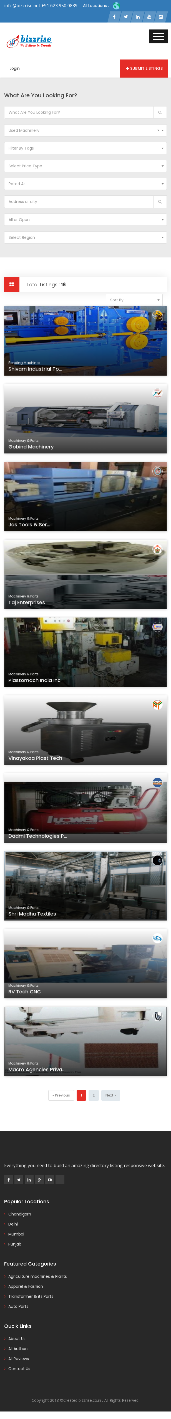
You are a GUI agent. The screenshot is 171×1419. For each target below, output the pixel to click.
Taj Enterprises (31, 605)
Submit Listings (144, 68)
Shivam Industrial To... (39, 371)
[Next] (110, 1095)
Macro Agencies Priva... (40, 1072)
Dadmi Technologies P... (41, 838)
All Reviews (18, 1359)
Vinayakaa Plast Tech (39, 760)
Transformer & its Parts (30, 1296)
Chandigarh (19, 1214)
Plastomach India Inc (38, 682)
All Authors (18, 1349)
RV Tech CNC (29, 994)
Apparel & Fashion (25, 1286)
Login (15, 68)
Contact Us (19, 1369)
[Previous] (61, 1095)
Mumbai (16, 1234)
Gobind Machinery (35, 449)
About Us (17, 1339)
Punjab (14, 1244)
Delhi (13, 1224)
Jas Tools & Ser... (33, 527)
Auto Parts (18, 1306)
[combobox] (85, 131)
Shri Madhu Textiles (36, 916)
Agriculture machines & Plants (37, 1276)
